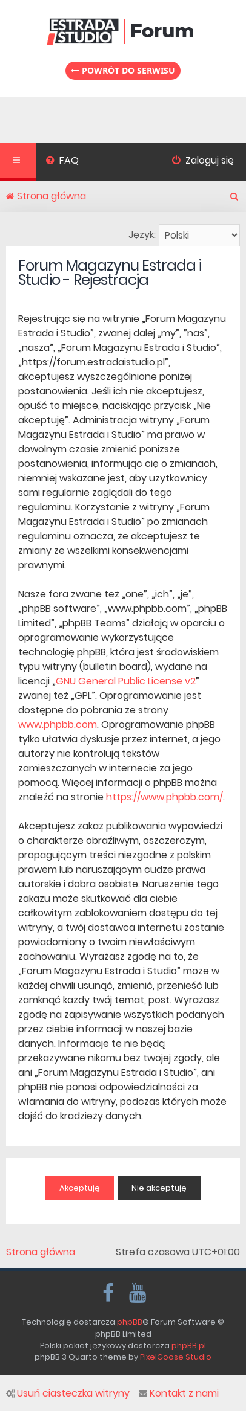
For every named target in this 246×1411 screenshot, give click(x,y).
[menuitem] (62, 162)
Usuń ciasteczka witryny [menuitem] (68, 1393)
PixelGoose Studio (175, 1357)
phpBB (129, 1322)
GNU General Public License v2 (126, 681)
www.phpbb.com (57, 724)
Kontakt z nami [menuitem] (179, 1393)
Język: (142, 235)
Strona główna (40, 1252)
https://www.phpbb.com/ (164, 797)
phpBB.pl (188, 1345)
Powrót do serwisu (123, 70)
